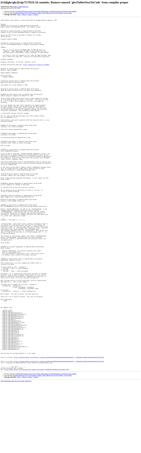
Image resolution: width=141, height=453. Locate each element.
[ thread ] (24, 14)
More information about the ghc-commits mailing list (16, 451)
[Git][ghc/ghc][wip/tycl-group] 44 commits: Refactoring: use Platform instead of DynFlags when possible (45, 11)
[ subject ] (30, 14)
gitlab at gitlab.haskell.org (20, 6)
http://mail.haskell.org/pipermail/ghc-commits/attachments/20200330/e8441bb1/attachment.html (37, 440)
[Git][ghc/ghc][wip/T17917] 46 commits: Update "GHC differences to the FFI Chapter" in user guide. (42, 13)
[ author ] (36, 14)
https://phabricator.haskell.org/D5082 (36, 74)
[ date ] (19, 14)
